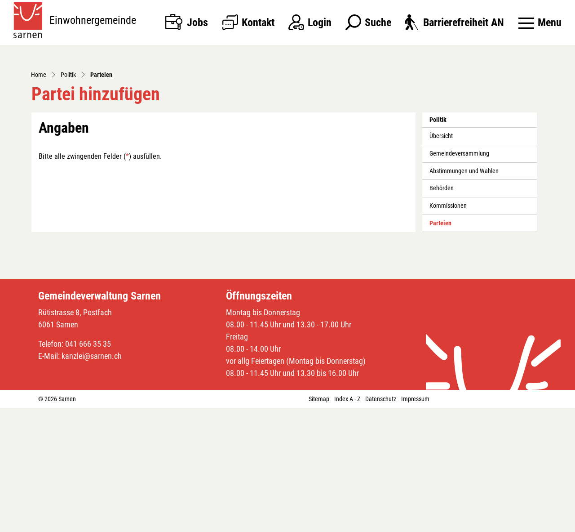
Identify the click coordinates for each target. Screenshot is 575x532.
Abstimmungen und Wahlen (464, 295)
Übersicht (441, 260)
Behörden (441, 312)
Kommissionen (448, 330)
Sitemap (319, 523)
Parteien (449, 350)
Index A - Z (347, 523)
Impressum (415, 523)
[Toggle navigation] (540, 22)
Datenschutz (380, 523)
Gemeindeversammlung (459, 278)
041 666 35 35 (88, 468)
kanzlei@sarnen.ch (92, 480)
